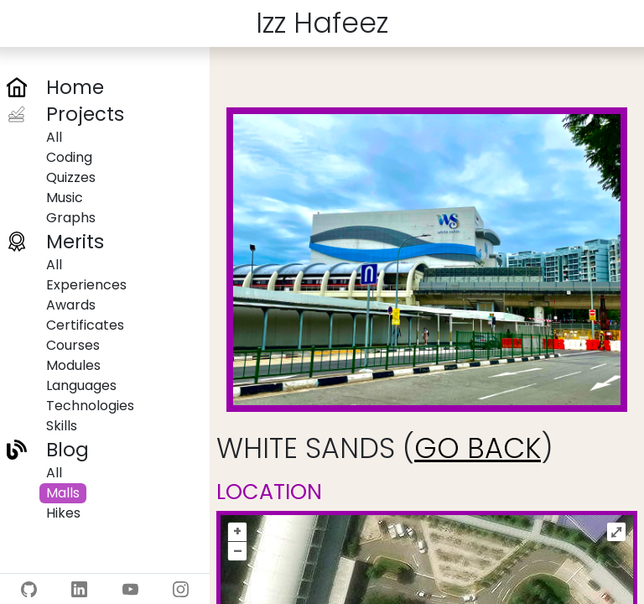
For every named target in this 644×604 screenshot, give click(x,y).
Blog (67, 449)
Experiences (86, 284)
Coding (69, 157)
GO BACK (477, 448)
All (54, 137)
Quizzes (71, 177)
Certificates (85, 325)
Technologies (90, 405)
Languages (81, 385)
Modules (73, 365)
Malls (63, 492)
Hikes (63, 513)
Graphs (71, 217)
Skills (61, 425)
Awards (71, 305)
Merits (75, 241)
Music (64, 197)
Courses (73, 345)
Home (75, 87)
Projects (85, 114)
